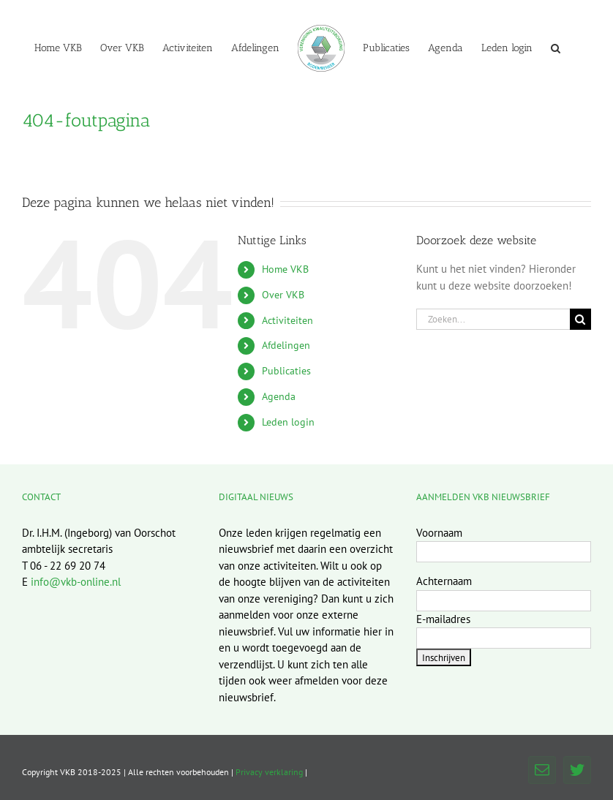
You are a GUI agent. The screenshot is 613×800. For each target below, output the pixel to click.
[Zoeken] (580, 319)
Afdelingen (286, 345)
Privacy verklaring (269, 771)
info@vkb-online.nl (76, 582)
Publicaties (286, 370)
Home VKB (285, 269)
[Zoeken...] (493, 319)
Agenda (279, 396)
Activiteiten (287, 320)
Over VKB (283, 294)
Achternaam (444, 581)
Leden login (288, 422)
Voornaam (439, 533)
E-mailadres (443, 619)
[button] (555, 47)
